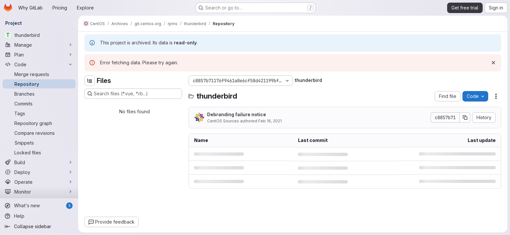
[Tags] (39, 113)
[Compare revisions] (39, 132)
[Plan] (39, 54)
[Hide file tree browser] (89, 80)
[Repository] (39, 83)
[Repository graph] (39, 123)
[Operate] (39, 181)
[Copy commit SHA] (465, 117)
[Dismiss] (493, 63)
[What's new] (39, 205)
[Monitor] (39, 191)
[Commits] (39, 103)
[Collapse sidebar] (39, 226)
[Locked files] (39, 152)
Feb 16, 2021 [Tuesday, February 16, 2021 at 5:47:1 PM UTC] (270, 120)
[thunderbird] (39, 34)
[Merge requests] (39, 74)
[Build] (39, 162)
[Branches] (39, 93)
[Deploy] (39, 172)
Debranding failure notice (236, 114)
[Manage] (39, 44)
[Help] (39, 216)
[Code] (39, 64)
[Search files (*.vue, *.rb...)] (133, 93)
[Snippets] (39, 142)
